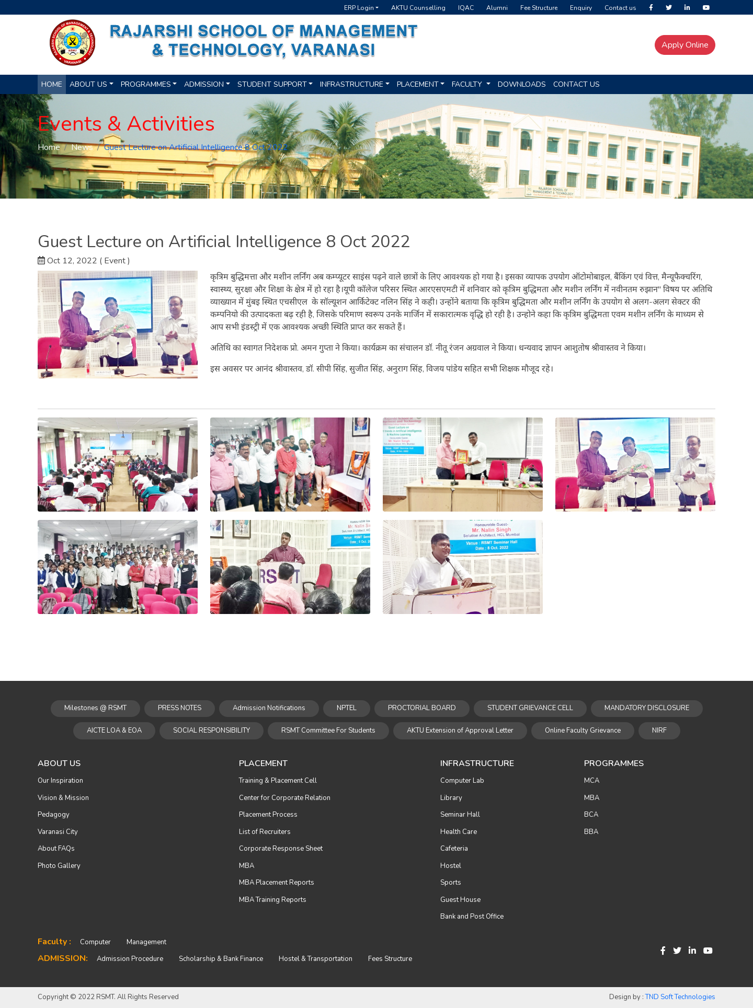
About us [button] (88, 84)
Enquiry (581, 8)
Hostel (450, 866)
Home (51, 84)
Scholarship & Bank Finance (221, 959)
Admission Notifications (269, 708)
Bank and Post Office (472, 916)
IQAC (466, 8)
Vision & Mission (63, 798)
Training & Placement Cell (278, 780)
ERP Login (359, 8)
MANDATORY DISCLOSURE (646, 708)
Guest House (460, 900)
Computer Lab (462, 780)
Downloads (522, 84)
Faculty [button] (468, 84)
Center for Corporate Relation (284, 798)
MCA (591, 780)
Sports (450, 882)
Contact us (620, 8)
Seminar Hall (460, 814)
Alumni (497, 8)
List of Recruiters (265, 832)
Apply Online (685, 45)
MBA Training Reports (272, 900)
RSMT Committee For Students (328, 730)
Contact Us (576, 84)
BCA (591, 814)
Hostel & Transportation (315, 959)
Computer (95, 942)
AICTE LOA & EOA (114, 730)
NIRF (659, 730)
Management (146, 942)
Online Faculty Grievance (583, 730)
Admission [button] (204, 84)
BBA (591, 832)
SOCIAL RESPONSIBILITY (211, 730)
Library (451, 798)
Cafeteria (454, 848)
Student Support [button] (272, 84)
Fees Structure (390, 959)
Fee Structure (538, 8)
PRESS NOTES (179, 708)
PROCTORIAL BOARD (422, 708)
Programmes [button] (146, 84)
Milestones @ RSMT (95, 708)
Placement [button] (418, 84)
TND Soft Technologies (680, 997)
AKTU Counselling (418, 8)
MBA (246, 866)
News (82, 147)
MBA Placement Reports (276, 882)
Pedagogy (54, 814)
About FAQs (56, 848)
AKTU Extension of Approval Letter (460, 730)
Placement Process (268, 814)
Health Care (458, 832)
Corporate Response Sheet (281, 848)
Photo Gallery (59, 866)
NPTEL (347, 708)
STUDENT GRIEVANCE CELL (530, 708)
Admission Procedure (130, 959)
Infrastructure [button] (351, 84)
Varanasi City (58, 832)
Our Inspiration (60, 780)
